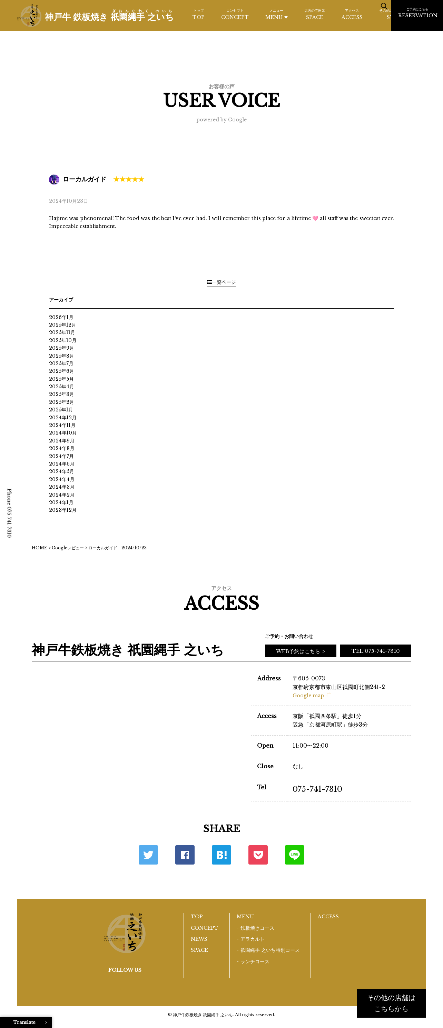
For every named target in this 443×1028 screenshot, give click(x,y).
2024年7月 (61, 456)
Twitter (148, 855)
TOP (199, 14)
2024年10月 (63, 433)
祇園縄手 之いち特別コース (270, 950)
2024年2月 (62, 495)
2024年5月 (61, 471)
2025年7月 (61, 363)
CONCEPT (235, 14)
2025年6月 (61, 371)
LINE (294, 855)
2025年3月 (61, 394)
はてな (221, 855)
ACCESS (352, 14)
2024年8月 (62, 448)
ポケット (258, 855)
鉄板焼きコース (257, 928)
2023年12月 (63, 510)
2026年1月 (61, 317)
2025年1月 (61, 410)
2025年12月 (62, 325)
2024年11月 (62, 425)
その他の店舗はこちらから (391, 1003)
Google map (312, 695)
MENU (276, 14)
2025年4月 (61, 386)
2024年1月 (61, 502)
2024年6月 (62, 464)
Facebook (185, 855)
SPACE (314, 14)
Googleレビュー (68, 547)
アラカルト (252, 939)
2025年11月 (62, 332)
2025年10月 (63, 340)
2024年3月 (62, 487)
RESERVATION (417, 13)
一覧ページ (221, 282)
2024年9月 (62, 441)
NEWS (199, 939)
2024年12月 (63, 418)
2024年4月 (62, 479)
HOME (39, 547)
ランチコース (254, 961)
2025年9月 (61, 348)
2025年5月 (61, 379)
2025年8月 (61, 356)
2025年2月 (61, 402)
